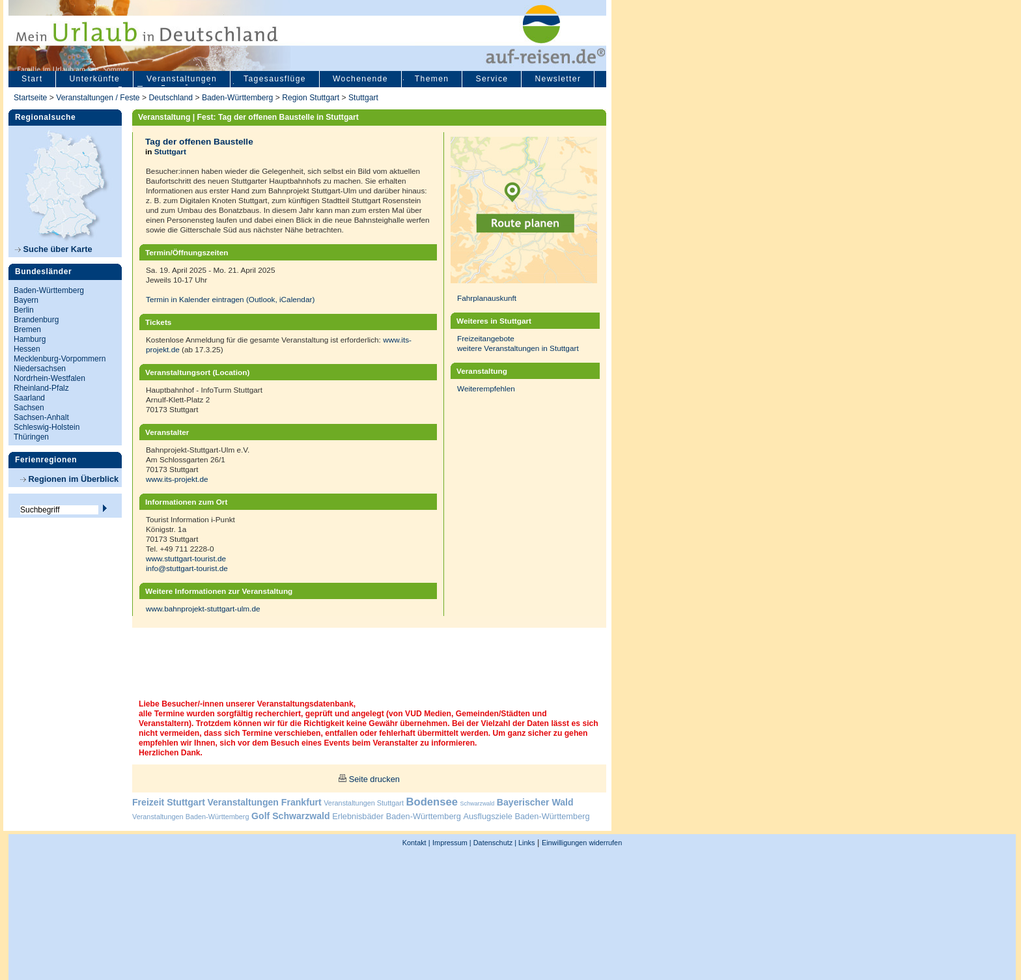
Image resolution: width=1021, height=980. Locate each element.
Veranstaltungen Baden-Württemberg (190, 816)
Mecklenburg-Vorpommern (59, 358)
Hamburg (30, 339)
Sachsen (29, 407)
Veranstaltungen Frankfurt (264, 802)
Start (31, 78)
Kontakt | (416, 843)
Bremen (27, 329)
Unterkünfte (94, 78)
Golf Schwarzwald (290, 816)
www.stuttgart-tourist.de (186, 558)
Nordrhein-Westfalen (49, 378)
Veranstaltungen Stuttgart (364, 803)
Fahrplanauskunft (486, 298)
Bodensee (432, 802)
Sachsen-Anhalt (41, 417)
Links (525, 843)
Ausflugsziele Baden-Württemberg (526, 816)
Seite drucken (374, 779)
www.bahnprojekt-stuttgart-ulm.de (203, 608)
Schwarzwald (477, 803)
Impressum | (451, 843)
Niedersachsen (40, 368)
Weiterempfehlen (486, 388)
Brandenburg (36, 319)
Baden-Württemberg (237, 97)
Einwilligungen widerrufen (582, 843)
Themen (432, 78)
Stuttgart (363, 97)
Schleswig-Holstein (46, 427)
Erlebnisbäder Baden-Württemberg (396, 816)
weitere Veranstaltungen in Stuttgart (518, 348)
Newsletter (558, 78)
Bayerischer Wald (535, 802)
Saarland (29, 397)
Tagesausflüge (275, 78)
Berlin (24, 310)
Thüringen (31, 436)
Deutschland (170, 97)
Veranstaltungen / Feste (99, 97)
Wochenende (360, 78)
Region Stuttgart (310, 97)
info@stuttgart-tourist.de (187, 568)
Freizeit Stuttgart (168, 802)
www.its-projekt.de (177, 479)
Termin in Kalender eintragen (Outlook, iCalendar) (230, 299)
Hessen (27, 349)
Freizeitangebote (485, 338)
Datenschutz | (493, 843)
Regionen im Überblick (69, 479)
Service (491, 78)
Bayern (26, 300)
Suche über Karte (53, 249)
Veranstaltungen (182, 78)
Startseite (30, 97)
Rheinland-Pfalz (41, 388)
